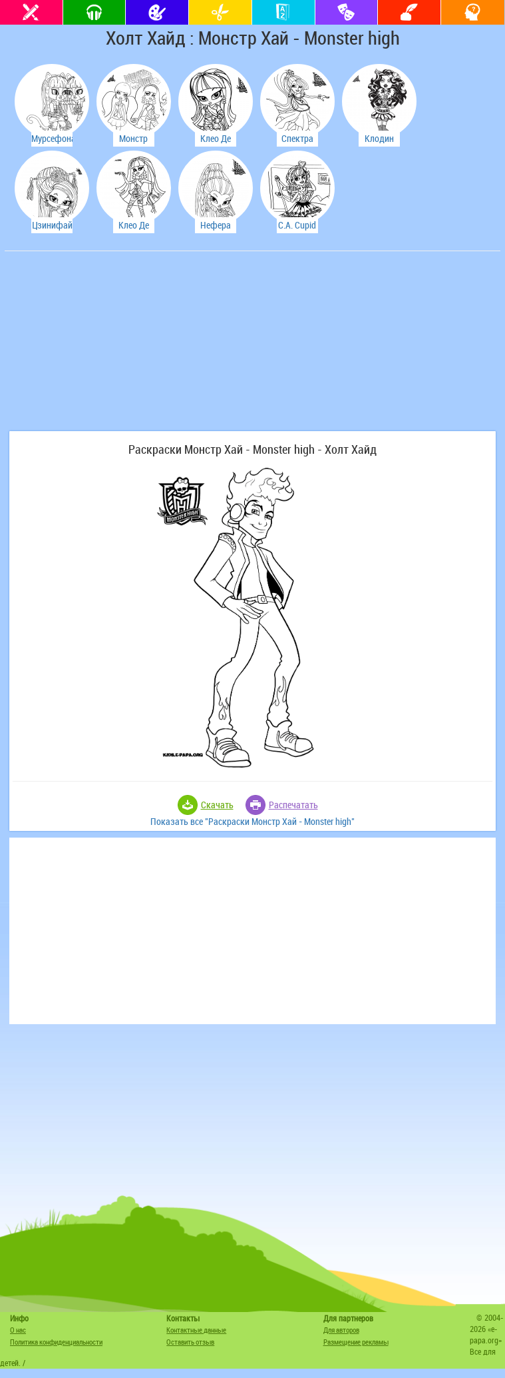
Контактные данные (196, 1330)
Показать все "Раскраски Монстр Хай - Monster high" (252, 821)
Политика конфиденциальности (56, 1342)
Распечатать (293, 804)
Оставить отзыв (190, 1342)
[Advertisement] (107, 348)
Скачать (217, 804)
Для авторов (341, 1330)
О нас (18, 1330)
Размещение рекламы (356, 1342)
